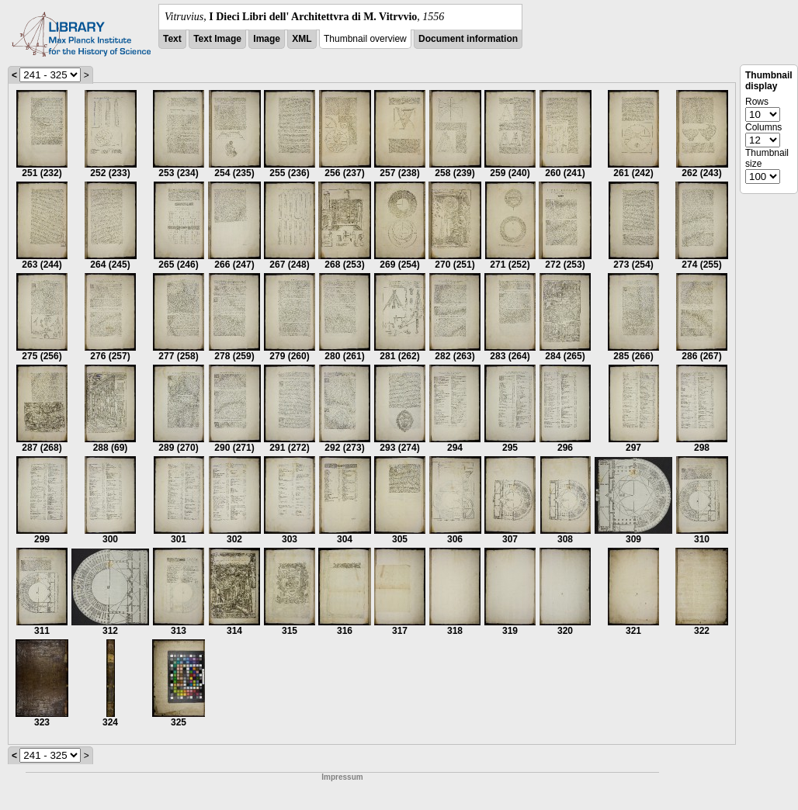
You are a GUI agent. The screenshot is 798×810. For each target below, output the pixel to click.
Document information (468, 38)
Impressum (342, 777)
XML (301, 38)
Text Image (217, 38)
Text (172, 38)
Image (266, 38)
